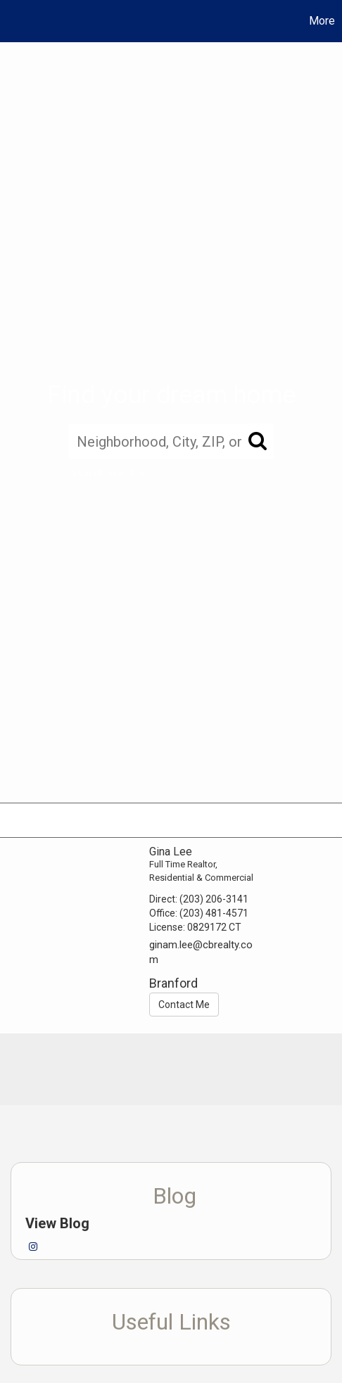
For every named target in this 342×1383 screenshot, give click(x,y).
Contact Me (184, 1004)
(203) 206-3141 (213, 899)
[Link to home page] (12, 21)
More (322, 20)
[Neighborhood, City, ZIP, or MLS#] (171, 441)
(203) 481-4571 (213, 913)
